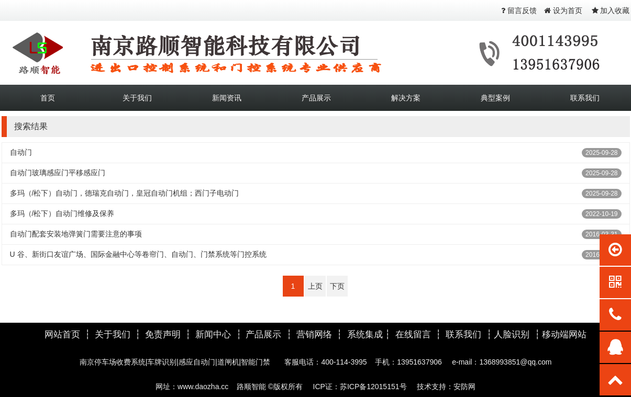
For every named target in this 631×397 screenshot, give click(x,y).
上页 (315, 286)
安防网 (464, 386)
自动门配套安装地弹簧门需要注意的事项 (76, 234)
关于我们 (137, 98)
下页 (337, 286)
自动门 (21, 152)
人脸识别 (513, 334)
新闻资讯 (226, 98)
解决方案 (405, 98)
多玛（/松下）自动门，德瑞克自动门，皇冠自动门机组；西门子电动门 (124, 193)
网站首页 (62, 334)
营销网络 (314, 334)
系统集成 (365, 334)
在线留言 (413, 334)
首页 (47, 98)
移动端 (555, 334)
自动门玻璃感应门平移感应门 (57, 172)
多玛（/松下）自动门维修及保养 (62, 213)
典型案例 (495, 98)
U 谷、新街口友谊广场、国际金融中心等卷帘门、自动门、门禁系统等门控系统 (138, 254)
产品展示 (316, 98)
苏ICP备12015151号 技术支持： (396, 386)
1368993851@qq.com (515, 362)
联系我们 (585, 98)
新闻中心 (213, 334)
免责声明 (163, 334)
